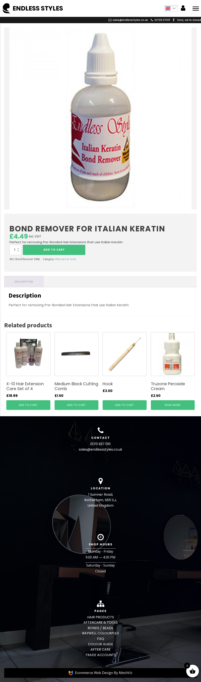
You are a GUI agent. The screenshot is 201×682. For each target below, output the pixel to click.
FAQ (100, 638)
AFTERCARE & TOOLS (100, 622)
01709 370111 (162, 20)
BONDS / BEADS (100, 628)
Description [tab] (24, 281)
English (167, 8)
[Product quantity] (15, 250)
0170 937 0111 (100, 444)
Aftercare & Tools (65, 259)
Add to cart (54, 249)
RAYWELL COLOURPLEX (100, 633)
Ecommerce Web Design (94, 672)
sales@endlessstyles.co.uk (100, 449)
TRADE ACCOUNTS (100, 654)
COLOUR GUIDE (100, 644)
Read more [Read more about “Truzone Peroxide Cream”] (173, 405)
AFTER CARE (101, 649)
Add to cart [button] (28, 405)
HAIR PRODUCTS (100, 617)
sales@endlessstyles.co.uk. (130, 20)
